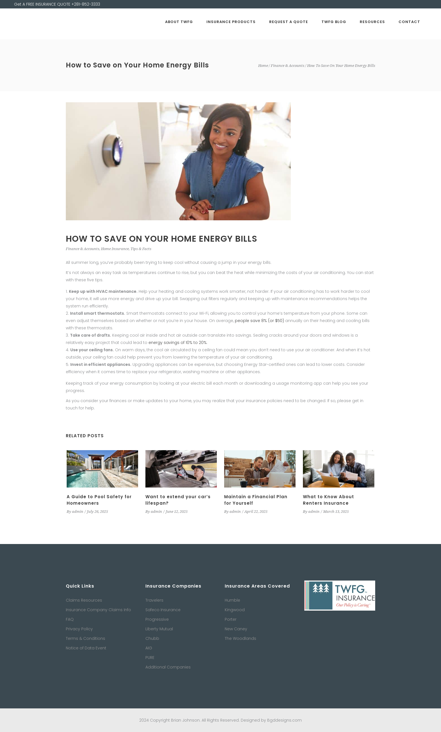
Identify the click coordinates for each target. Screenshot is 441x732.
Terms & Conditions (85, 638)
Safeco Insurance (163, 610)
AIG (148, 648)
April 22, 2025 (255, 511)
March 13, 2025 (336, 511)
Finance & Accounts (287, 65)
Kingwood (235, 610)
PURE (149, 657)
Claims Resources (84, 600)
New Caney (236, 629)
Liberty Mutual (159, 629)
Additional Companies (168, 667)
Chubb (152, 638)
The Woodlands (240, 638)
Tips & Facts (140, 249)
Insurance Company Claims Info (98, 610)
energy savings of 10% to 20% (177, 342)
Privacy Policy (79, 629)
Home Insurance (115, 249)
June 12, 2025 (177, 511)
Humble (232, 600)
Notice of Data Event (86, 648)
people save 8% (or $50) (259, 320)
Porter (231, 619)
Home (263, 65)
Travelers (154, 600)
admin (77, 511)
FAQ (70, 619)
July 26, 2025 (97, 511)
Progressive (157, 619)
